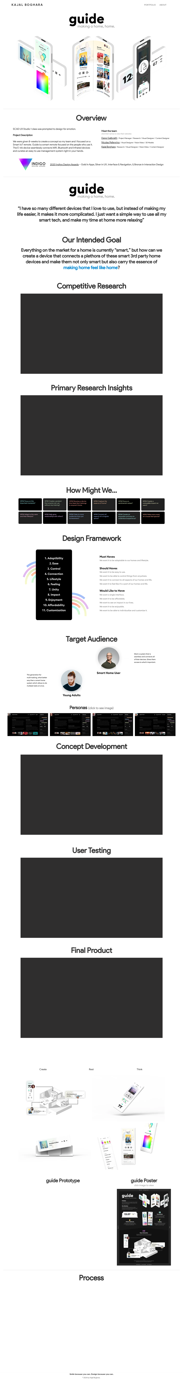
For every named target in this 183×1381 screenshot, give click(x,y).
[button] (92, 334)
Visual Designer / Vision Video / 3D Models (137, 143)
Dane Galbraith (109, 138)
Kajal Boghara (108, 146)
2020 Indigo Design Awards (64, 164)
